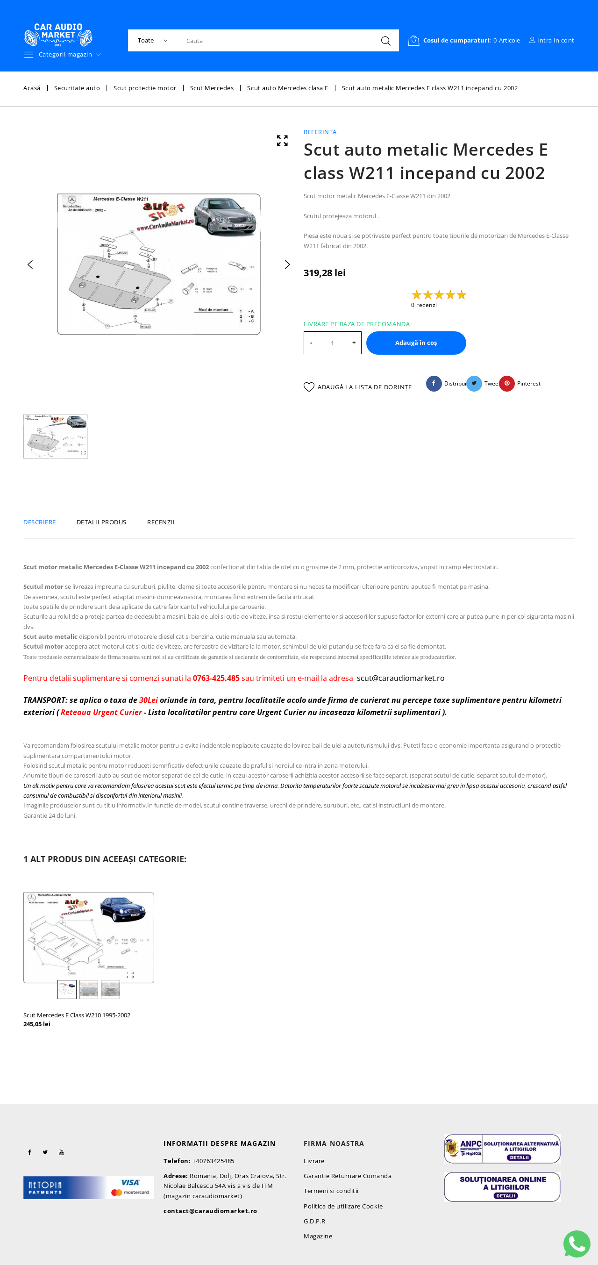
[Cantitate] (332, 343)
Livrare (314, 1161)
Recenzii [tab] (161, 522)
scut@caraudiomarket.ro (401, 678)
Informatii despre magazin (220, 1143)
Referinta (320, 132)
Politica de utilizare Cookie (343, 1206)
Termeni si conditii (331, 1190)
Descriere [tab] (39, 522)
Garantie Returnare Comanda (348, 1176)
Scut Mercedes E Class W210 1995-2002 (76, 1015)
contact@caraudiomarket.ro (210, 1211)
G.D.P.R (315, 1221)
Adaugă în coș (416, 342)
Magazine (318, 1236)
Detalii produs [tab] (102, 522)
